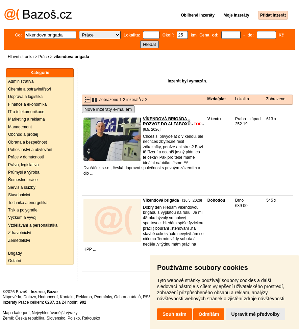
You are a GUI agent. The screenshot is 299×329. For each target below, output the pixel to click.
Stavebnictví (19, 195)
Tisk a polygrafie (23, 210)
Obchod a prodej (23, 134)
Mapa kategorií (16, 312)
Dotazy (29, 297)
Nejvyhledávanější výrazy (54, 312)
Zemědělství (19, 240)
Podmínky (103, 297)
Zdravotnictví (19, 232)
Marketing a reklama (26, 119)
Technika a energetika (28, 202)
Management (20, 127)
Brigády (15, 253)
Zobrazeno (275, 99)
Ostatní (14, 260)
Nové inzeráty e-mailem (108, 109)
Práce (43, 56)
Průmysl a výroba (24, 172)
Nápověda (12, 297)
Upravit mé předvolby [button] (255, 314)
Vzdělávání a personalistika (32, 225)
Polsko (74, 318)
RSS (147, 297)
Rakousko (91, 318)
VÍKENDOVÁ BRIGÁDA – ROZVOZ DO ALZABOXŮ (167, 122)
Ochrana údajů (127, 297)
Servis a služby (21, 187)
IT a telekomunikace (26, 111)
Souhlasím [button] (174, 314)
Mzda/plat (216, 99)
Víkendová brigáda (161, 200)
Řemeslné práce (23, 179)
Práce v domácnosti (26, 157)
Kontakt (67, 297)
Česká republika (29, 318)
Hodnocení (48, 297)
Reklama (84, 297)
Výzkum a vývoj (22, 217)
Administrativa (20, 81)
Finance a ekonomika (27, 104)
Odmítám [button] (209, 314)
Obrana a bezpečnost (27, 142)
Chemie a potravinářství (29, 89)
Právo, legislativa (23, 164)
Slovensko (56, 318)
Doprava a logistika (25, 96)
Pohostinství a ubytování (30, 149)
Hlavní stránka (21, 56)
